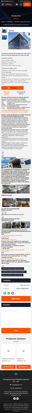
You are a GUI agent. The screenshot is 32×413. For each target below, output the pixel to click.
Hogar (3, 21)
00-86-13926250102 (24, 1)
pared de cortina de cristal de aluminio (13, 268)
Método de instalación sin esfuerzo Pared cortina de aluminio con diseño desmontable (23, 360)
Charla (27, 4)
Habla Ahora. (16, 299)
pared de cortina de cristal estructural (12, 275)
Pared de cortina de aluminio (22, 21)
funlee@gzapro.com (7, 1)
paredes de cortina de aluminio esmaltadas (14, 271)
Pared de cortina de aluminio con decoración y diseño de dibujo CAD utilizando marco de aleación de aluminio (8, 360)
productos (9, 21)
